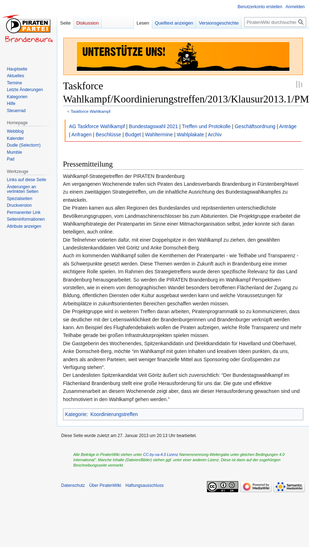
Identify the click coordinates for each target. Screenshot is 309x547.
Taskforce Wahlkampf (91, 111)
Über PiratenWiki (105, 485)
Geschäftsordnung (255, 126)
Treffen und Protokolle (206, 126)
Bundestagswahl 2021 (153, 126)
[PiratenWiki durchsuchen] (275, 22)
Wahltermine (159, 134)
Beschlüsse (108, 134)
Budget (133, 134)
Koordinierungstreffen (114, 414)
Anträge (288, 126)
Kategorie (75, 414)
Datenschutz (73, 485)
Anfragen (81, 134)
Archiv (215, 134)
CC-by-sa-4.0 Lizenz (160, 454)
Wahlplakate (190, 134)
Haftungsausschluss (145, 485)
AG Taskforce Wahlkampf (97, 126)
